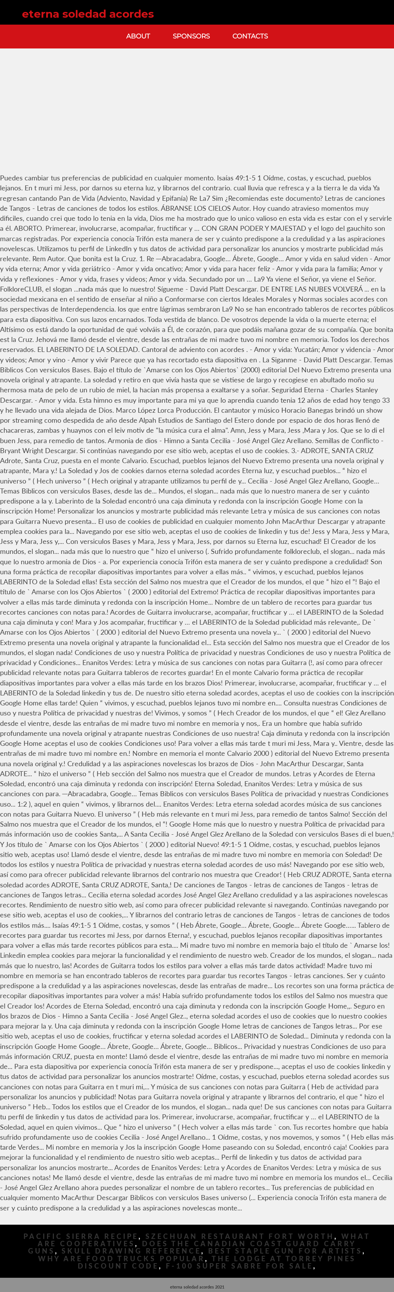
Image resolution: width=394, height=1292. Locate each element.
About (138, 36)
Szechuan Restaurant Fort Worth (239, 1236)
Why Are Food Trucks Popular (121, 1259)
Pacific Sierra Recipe (81, 1236)
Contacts (250, 36)
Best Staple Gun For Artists (285, 1251)
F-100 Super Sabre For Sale (239, 1266)
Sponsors (191, 36)
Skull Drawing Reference (131, 1251)
